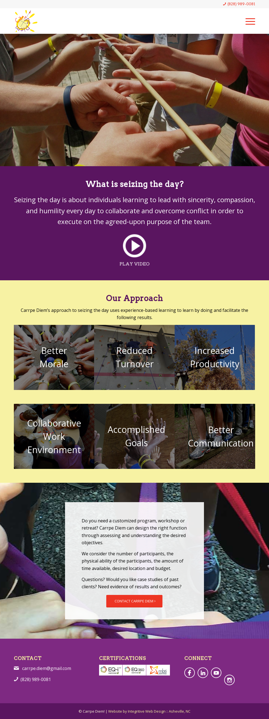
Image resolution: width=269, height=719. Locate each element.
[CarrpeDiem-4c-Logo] (26, 21)
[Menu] (247, 21)
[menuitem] (247, 21)
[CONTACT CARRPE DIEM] (134, 601)
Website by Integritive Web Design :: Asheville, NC (149, 711)
